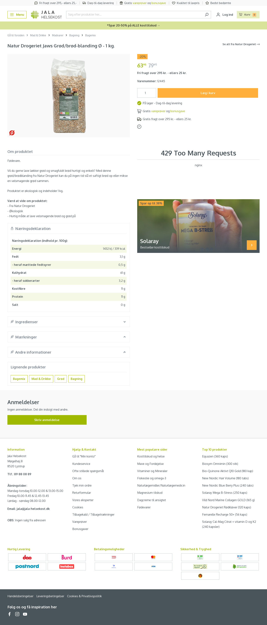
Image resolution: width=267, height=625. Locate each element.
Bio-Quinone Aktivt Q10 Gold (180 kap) (227, 471)
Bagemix (19, 379)
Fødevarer (144, 507)
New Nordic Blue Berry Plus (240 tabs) (227, 485)
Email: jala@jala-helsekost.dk (28, 509)
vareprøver (140, 3)
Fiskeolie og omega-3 (151, 478)
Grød (60, 379)
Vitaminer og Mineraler (152, 471)
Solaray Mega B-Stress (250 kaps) (224, 492)
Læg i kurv (208, 93)
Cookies (77, 507)
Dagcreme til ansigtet (151, 500)
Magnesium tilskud (149, 492)
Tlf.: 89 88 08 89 (19, 474)
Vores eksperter (82, 500)
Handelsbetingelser (20, 596)
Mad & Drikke (41, 379)
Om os (76, 478)
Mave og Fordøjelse (150, 464)
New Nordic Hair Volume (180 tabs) (225, 478)
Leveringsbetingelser (50, 596)
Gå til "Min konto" (83, 456)
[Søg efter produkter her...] (134, 14)
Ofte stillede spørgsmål (88, 471)
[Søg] (206, 14)
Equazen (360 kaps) (215, 456)
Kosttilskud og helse (151, 456)
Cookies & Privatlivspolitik (84, 596)
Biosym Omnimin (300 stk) (220, 464)
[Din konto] (224, 14)
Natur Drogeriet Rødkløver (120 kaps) (226, 507)
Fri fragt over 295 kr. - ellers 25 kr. (162, 73)
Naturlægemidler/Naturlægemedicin (161, 485)
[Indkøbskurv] (248, 14)
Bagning (76, 379)
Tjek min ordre (82, 485)
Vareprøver (79, 522)
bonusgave (158, 3)
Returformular (81, 492)
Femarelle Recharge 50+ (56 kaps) (224, 514)
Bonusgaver (80, 529)
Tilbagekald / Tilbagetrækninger (93, 514)
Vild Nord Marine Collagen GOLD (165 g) (228, 500)
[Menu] (17, 14)
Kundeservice (81, 464)
